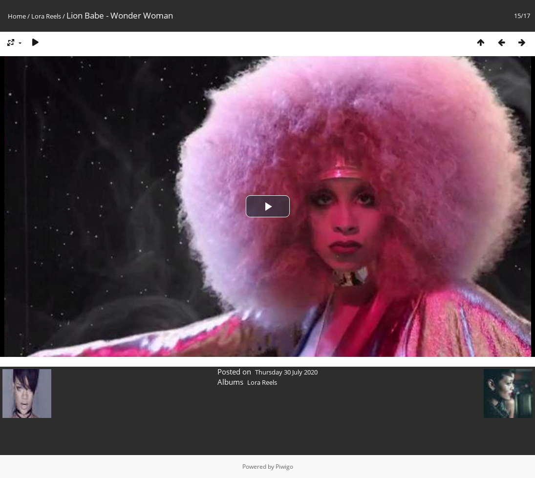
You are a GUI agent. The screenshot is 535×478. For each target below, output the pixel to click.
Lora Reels (46, 16)
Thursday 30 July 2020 (286, 372)
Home (17, 16)
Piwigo (284, 466)
